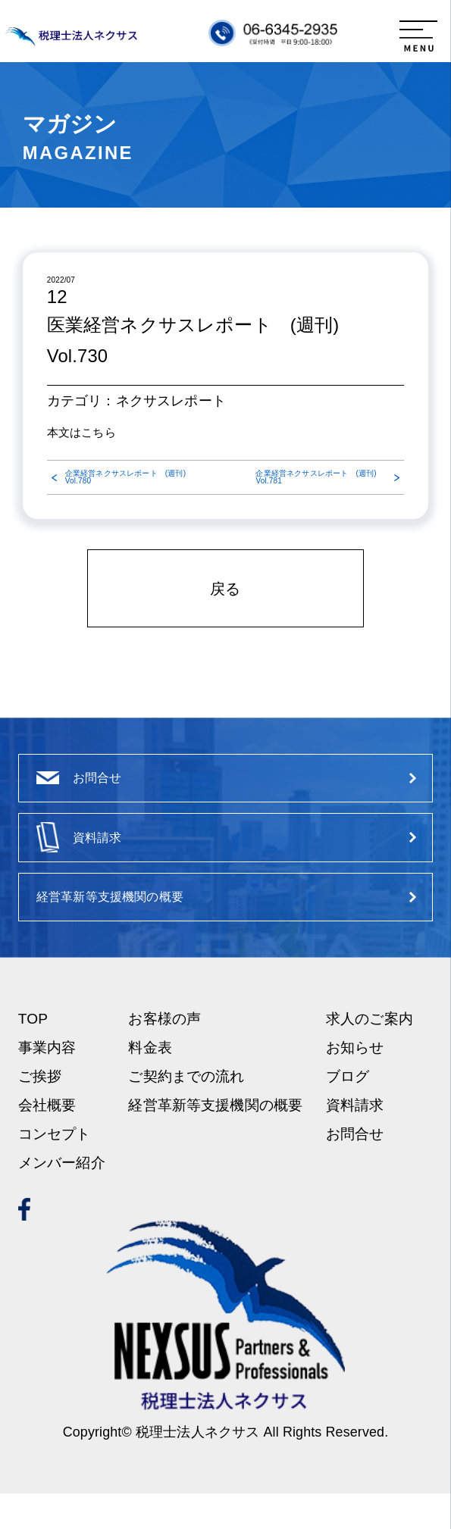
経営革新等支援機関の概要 (215, 1140)
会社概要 (47, 1140)
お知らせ (355, 1083)
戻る (225, 588)
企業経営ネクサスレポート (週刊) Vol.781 (315, 477)
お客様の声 (164, 1054)
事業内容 (47, 1083)
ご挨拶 (39, 1112)
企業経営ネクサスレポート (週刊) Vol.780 (125, 477)
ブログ (347, 1112)
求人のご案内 (369, 1054)
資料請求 (355, 1140)
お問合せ (355, 1170)
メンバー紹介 (61, 1199)
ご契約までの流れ (186, 1112)
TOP (33, 1054)
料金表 (149, 1083)
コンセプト (54, 1170)
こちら (98, 432)
